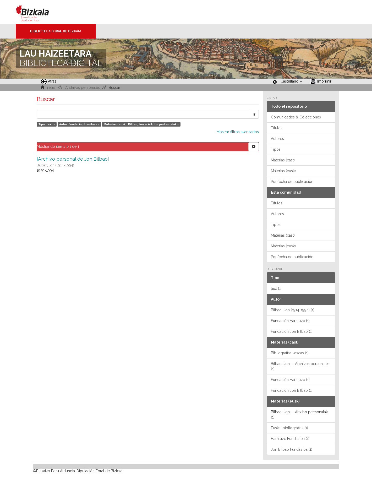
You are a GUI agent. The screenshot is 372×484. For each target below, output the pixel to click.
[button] (291, 81)
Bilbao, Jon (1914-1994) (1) (292, 310)
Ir (254, 114)
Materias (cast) (283, 160)
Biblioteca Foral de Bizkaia (55, 31)
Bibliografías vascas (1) (290, 353)
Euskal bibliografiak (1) (289, 428)
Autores (277, 139)
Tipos (276, 149)
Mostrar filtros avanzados (237, 132)
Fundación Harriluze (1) (290, 380)
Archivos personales (82, 87)
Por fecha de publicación (292, 182)
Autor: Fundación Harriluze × (79, 124)
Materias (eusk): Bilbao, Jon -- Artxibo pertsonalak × (141, 124)
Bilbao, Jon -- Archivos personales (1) (300, 366)
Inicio (50, 87)
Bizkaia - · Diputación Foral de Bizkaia (38, 12)
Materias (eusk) (283, 171)
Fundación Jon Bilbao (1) (292, 331)
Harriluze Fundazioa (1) (290, 439)
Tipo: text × (46, 124)
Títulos (276, 128)
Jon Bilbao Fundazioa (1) (291, 449)
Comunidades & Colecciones (296, 117)
